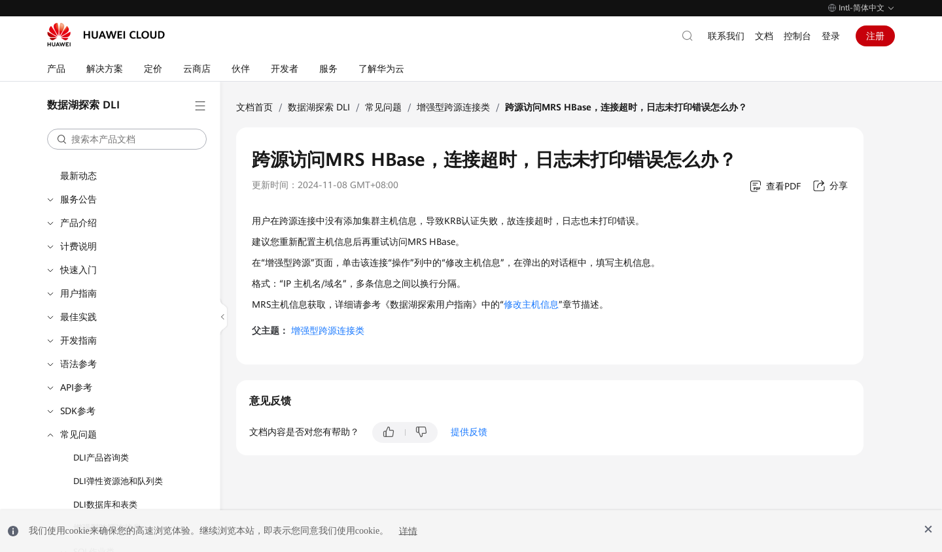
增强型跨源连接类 (453, 107)
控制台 (797, 36)
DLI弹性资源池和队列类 (118, 481)
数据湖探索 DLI (319, 107)
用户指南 (78, 293)
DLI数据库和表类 (105, 505)
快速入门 (78, 270)
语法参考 (78, 364)
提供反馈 (469, 432)
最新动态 (78, 175)
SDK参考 (78, 411)
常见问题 (78, 434)
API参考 (76, 387)
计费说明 (78, 246)
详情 (408, 531)
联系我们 (726, 36)
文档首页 (254, 107)
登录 (831, 36)
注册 (875, 36)
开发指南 (78, 340)
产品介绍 (78, 223)
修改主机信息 (531, 304)
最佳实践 (78, 317)
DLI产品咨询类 (101, 458)
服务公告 (78, 199)
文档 (764, 36)
